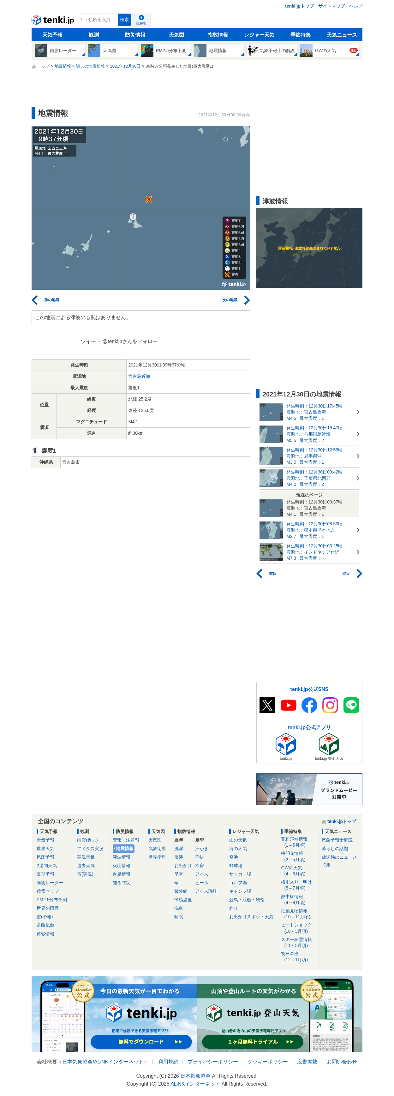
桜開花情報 (299, 856)
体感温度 (183, 899)
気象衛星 (157, 848)
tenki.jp (53, 21)
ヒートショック (299, 928)
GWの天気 (299, 871)
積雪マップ (48, 891)
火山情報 (121, 865)
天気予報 (52, 35)
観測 (94, 35)
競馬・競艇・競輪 (247, 899)
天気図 (176, 35)
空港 (233, 857)
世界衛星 (157, 857)
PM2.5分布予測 (52, 899)
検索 (124, 19)
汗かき (201, 848)
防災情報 (135, 35)
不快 (199, 857)
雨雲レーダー (50, 882)
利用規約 (168, 1061)
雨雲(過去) (87, 840)
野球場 (235, 865)
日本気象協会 (77, 1061)
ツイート (91, 341)
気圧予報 (45, 857)
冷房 (199, 865)
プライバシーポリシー (213, 1061)
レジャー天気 (259, 35)
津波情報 (121, 857)
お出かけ (183, 865)
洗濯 (178, 848)
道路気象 (45, 925)
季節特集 (300, 35)
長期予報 (45, 874)
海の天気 (238, 848)
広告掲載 (307, 1061)
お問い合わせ (342, 1061)
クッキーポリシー (268, 1061)
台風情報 (121, 874)
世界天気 (45, 848)
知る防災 (121, 882)
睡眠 (178, 916)
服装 (178, 857)
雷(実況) (85, 874)
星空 (178, 874)
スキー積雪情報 (299, 943)
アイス (201, 874)
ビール (201, 882)
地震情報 (125, 848)
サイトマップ (331, 6)
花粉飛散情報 (299, 842)
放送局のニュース (339, 857)
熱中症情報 (299, 900)
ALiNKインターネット (119, 1061)
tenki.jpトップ (299, 6)
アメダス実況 (90, 848)
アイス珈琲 (206, 891)
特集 (326, 864)
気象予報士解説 (337, 840)
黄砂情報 (45, 933)
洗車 (178, 908)
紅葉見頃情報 (299, 914)
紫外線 (181, 891)
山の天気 (238, 840)
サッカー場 (240, 874)
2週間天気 (47, 865)
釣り (233, 908)
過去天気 (86, 865)
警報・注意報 (126, 840)
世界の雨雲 (48, 908)
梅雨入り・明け (299, 885)
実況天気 (86, 857)
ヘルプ (355, 6)
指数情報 (218, 35)
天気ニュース (342, 35)
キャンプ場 (240, 891)
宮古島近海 (139, 376)
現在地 (141, 23)
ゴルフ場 (238, 882)
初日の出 (299, 957)
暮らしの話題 (335, 848)
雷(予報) (45, 916)
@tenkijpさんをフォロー (130, 341)
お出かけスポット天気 (251, 916)
